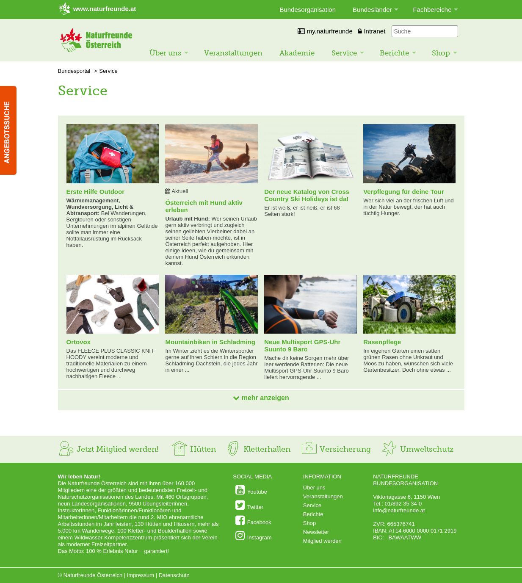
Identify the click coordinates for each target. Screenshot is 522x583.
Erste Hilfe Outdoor (95, 191)
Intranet (371, 31)
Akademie (297, 53)
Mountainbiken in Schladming (210, 341)
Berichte (394, 53)
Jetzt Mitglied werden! (108, 449)
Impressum (140, 575)
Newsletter (316, 532)
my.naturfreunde (325, 31)
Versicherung (336, 449)
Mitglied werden (322, 541)
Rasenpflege (382, 341)
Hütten (193, 449)
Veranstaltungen (233, 53)
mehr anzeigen (261, 397)
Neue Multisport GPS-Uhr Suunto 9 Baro (302, 345)
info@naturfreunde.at (399, 510)
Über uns (165, 53)
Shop (441, 53)
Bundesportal (74, 71)
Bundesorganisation (307, 9)
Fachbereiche (432, 9)
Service (344, 53)
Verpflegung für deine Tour (403, 191)
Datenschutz (174, 575)
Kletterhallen (257, 449)
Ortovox (78, 341)
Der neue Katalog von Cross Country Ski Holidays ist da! (306, 195)
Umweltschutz (417, 449)
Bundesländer (372, 9)
